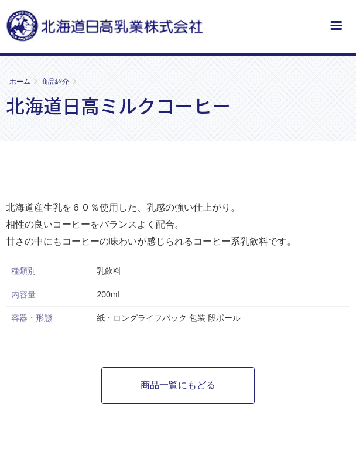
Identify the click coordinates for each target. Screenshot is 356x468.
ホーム (19, 81)
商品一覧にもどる (178, 385)
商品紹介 (55, 81)
